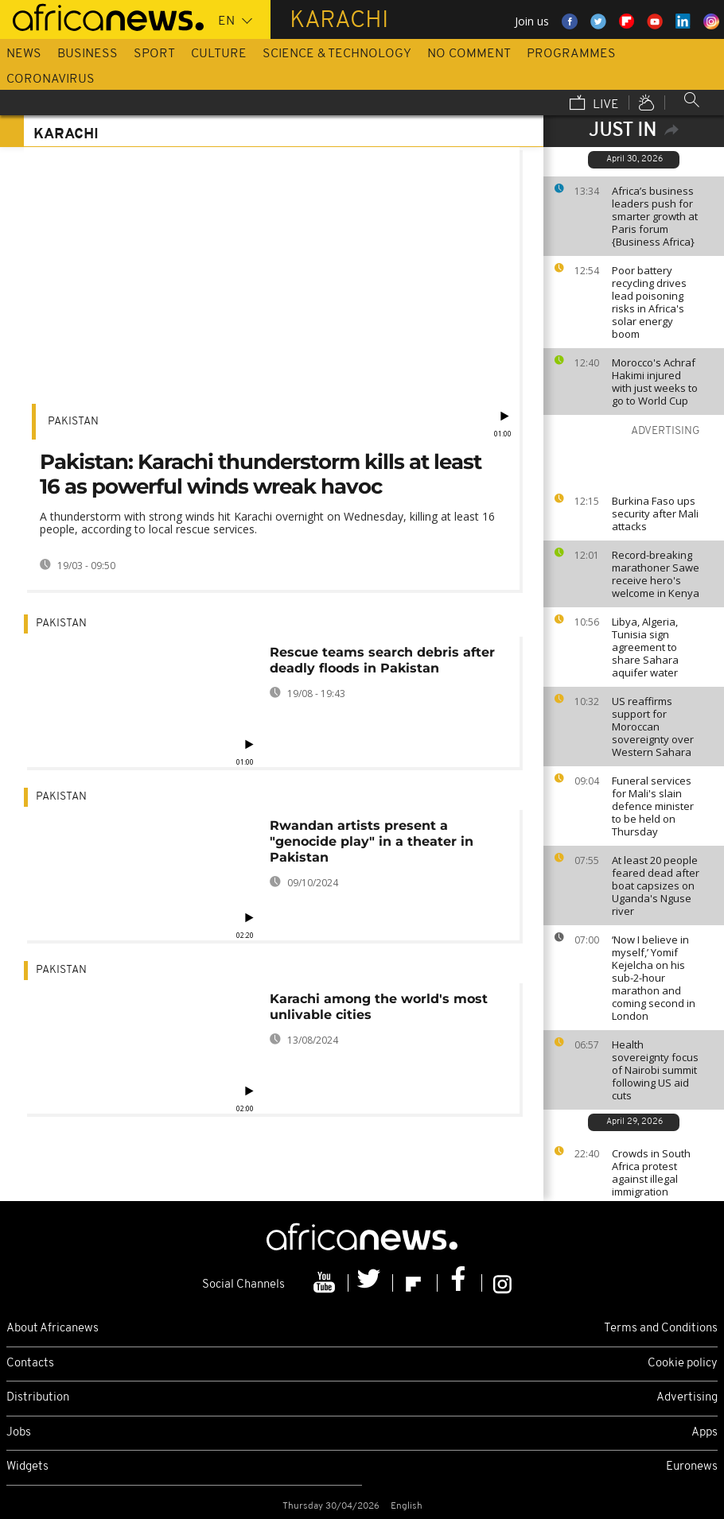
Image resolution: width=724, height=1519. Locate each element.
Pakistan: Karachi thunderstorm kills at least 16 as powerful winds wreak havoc (260, 474)
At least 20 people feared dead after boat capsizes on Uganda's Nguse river (655, 885)
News (23, 54)
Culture (219, 54)
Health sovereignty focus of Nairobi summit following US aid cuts (655, 1070)
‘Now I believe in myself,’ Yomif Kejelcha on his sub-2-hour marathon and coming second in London (653, 977)
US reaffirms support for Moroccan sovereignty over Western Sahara (653, 726)
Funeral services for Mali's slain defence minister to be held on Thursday (653, 806)
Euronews (692, 1467)
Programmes (571, 54)
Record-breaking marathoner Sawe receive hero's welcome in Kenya (655, 573)
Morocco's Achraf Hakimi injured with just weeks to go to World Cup (655, 381)
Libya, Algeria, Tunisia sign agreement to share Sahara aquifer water (645, 647)
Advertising (687, 1398)
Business (87, 54)
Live (594, 104)
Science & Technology (337, 54)
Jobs (18, 1433)
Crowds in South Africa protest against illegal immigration (651, 1172)
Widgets (27, 1467)
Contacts (30, 1364)
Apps (704, 1433)
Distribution (37, 1398)
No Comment (469, 54)
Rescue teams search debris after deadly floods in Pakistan (382, 660)
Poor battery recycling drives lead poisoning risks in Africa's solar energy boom (649, 302)
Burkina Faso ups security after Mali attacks (655, 513)
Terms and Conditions (661, 1329)
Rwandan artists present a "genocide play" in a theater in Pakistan (371, 841)
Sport (154, 54)
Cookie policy (683, 1364)
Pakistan (73, 422)
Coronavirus (50, 79)
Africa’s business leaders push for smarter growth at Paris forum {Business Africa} (655, 216)
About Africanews (52, 1329)
